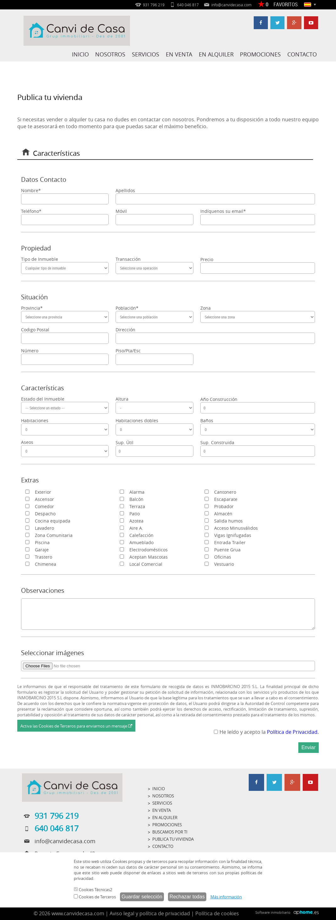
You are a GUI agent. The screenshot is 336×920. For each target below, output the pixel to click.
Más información (226, 897)
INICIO (81, 54)
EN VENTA (179, 54)
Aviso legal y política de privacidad (150, 913)
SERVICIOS (146, 54)
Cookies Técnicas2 (93, 889)
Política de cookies (217, 913)
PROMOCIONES (260, 54)
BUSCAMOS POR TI (169, 832)
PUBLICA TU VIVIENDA (173, 839)
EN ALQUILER (216, 54)
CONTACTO (302, 54)
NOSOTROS (111, 54)
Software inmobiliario (272, 912)
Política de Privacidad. (293, 731)
